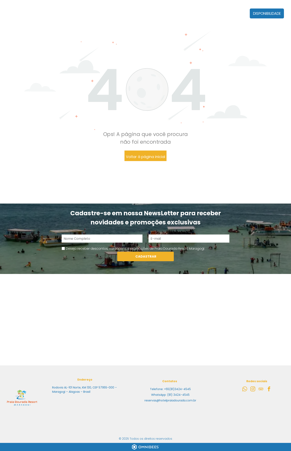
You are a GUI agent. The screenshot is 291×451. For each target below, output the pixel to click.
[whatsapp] (244, 389)
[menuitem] (70, 16)
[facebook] (269, 389)
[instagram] (252, 389)
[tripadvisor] (261, 389)
